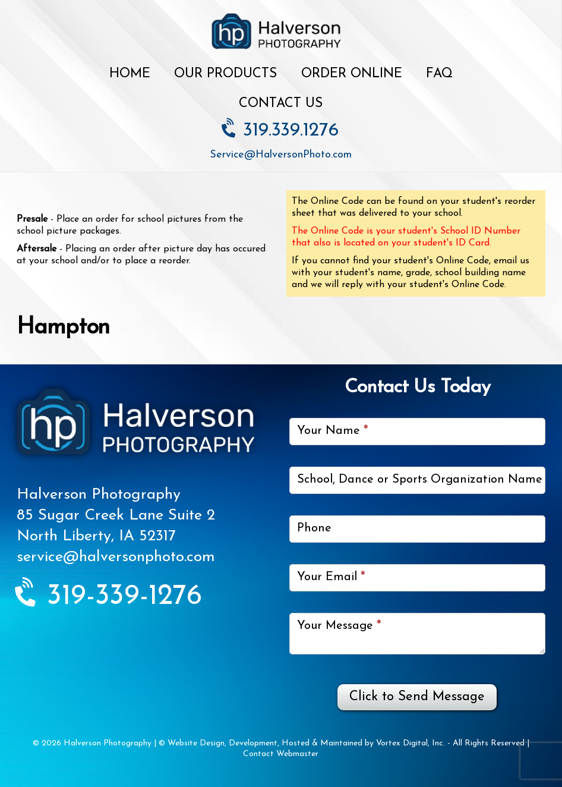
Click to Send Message (417, 697)
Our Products (225, 74)
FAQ (439, 74)
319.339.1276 (281, 130)
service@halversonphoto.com (116, 557)
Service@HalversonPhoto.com (281, 154)
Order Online (351, 74)
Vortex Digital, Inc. (410, 743)
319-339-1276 (109, 597)
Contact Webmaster (280, 754)
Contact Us (281, 104)
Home (129, 74)
